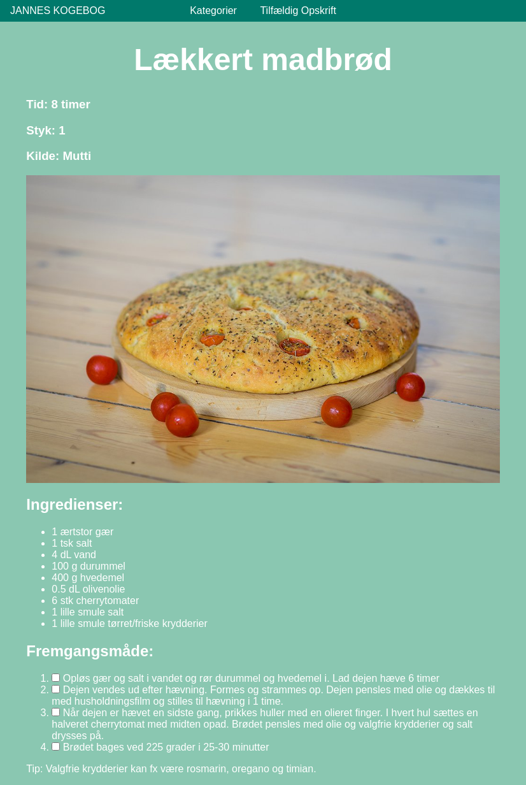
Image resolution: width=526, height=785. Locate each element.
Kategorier (213, 10)
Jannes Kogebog (57, 10)
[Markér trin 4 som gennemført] (56, 746)
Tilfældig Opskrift (298, 10)
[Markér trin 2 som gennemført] (56, 689)
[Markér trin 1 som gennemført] (56, 677)
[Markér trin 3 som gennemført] (56, 712)
